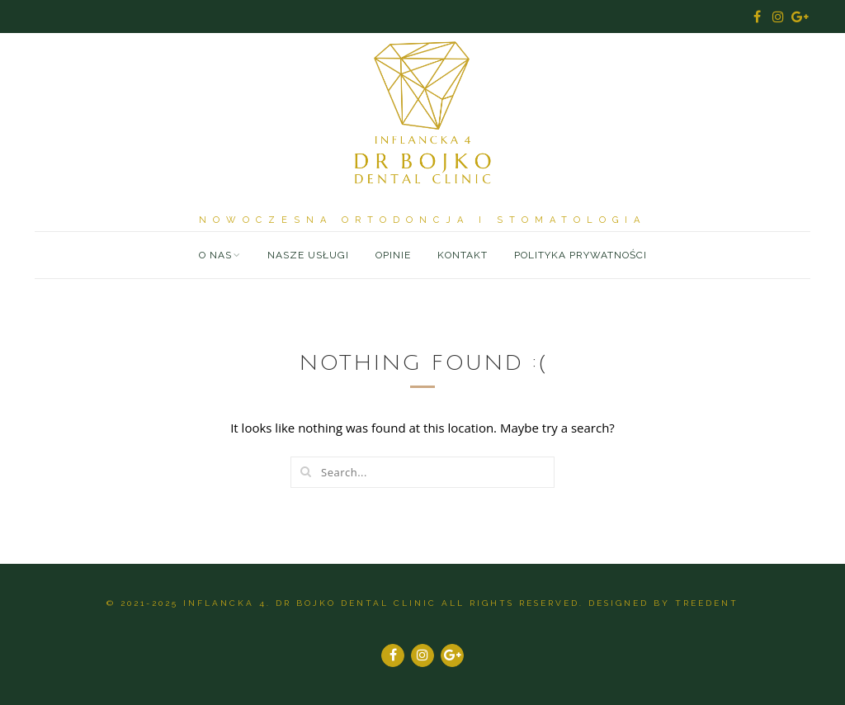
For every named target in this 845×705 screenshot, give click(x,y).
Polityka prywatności (580, 255)
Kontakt (462, 255)
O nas (215, 255)
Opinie (393, 255)
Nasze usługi (308, 255)
